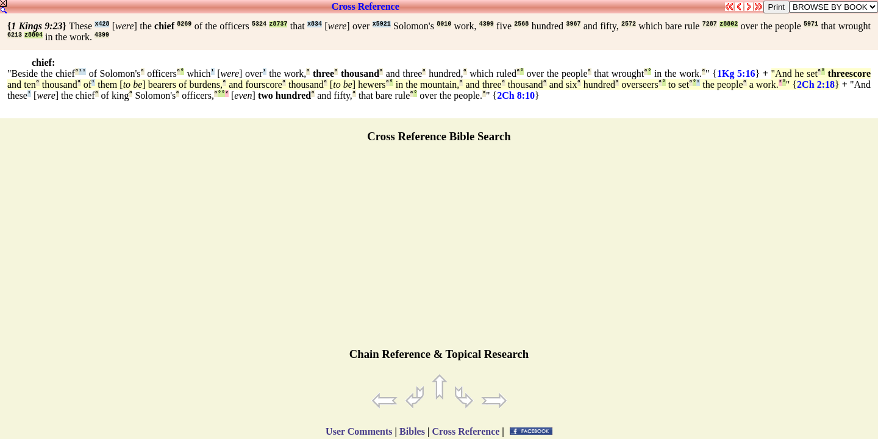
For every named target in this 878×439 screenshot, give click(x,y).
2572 (628, 24)
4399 (486, 24)
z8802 (728, 24)
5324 (259, 24)
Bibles (412, 431)
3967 (573, 24)
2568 (521, 24)
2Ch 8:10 (516, 95)
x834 (314, 24)
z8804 (33, 35)
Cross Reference (365, 6)
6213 (14, 35)
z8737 (278, 24)
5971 (811, 24)
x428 (102, 24)
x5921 (382, 24)
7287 (709, 24)
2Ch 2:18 (816, 84)
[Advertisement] (439, 250)
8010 (444, 24)
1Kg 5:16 (736, 73)
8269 (184, 24)
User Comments (359, 431)
